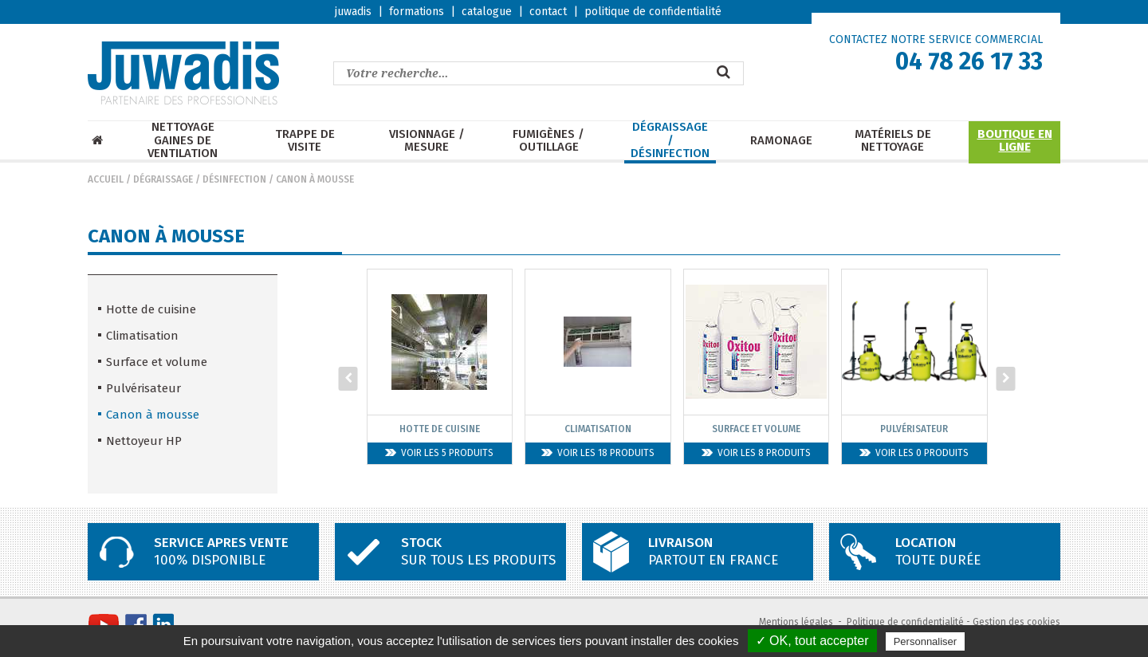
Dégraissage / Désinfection (670, 140)
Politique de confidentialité (905, 621)
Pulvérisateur (143, 388)
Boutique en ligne (1014, 141)
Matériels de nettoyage (893, 141)
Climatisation (142, 335)
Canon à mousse (315, 179)
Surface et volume (156, 362)
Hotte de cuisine (151, 309)
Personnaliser (925, 641)
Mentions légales (796, 621)
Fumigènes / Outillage (548, 141)
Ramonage (781, 141)
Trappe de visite (305, 141)
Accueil (106, 179)
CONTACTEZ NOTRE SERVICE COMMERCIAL (936, 39)
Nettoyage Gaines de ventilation (182, 140)
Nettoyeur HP (144, 441)
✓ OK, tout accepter (812, 640)
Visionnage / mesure (427, 141)
